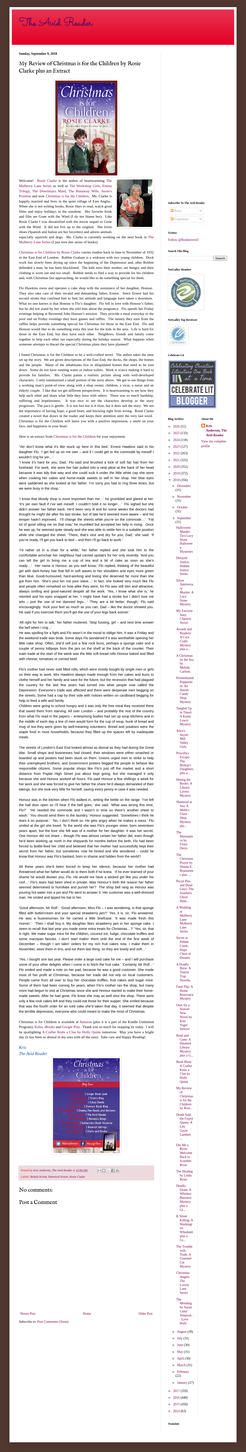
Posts (176, 211)
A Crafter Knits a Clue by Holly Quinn (72, 1032)
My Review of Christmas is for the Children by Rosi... (184, 1098)
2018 (177, 480)
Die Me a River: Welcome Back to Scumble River (184, 1155)
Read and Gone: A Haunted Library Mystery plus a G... (184, 1045)
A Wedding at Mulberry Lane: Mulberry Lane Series (184, 919)
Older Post (146, 1313)
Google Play (71, 1027)
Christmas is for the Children (67, 196)
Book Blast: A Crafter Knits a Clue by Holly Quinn (184, 1072)
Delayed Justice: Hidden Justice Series (183, 566)
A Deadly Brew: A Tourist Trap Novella (183, 972)
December (184, 486)
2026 (177, 426)
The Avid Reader (55, 23)
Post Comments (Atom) (53, 1321)
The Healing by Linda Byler (184, 1175)
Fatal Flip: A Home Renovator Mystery (184, 992)
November (184, 496)
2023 (177, 446)
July (180, 1338)
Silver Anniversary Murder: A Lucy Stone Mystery (184, 592)
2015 (177, 1404)
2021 (177, 460)
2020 (177, 467)
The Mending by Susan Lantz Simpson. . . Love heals (185, 1311)
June (180, 1345)
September (184, 518)
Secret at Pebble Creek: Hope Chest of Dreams (183, 948)
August (182, 1331)
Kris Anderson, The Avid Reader (216, 430)
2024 (177, 440)
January (182, 1382)
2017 (177, 1391)
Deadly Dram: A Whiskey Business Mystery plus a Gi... (184, 1198)
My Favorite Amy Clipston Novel (184, 617)
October (182, 507)
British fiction (38, 1176)
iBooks (49, 1027)
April (181, 1358)
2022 (177, 453)
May (180, 1352)
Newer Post (27, 1313)
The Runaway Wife (83, 191)
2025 (177, 433)
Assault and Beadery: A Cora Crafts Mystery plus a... (184, 639)
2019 (177, 473)
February (183, 1372)
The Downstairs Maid (49, 191)
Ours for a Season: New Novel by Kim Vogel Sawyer (184, 1017)
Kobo (39, 1027)
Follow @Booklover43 (183, 240)
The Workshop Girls (85, 186)
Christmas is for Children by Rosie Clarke (49, 252)
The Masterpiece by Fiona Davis (184, 840)
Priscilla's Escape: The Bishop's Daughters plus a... (184, 763)
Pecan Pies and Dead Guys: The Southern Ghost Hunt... (184, 891)
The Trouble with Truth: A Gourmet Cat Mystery (184, 1256)
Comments (180, 219)
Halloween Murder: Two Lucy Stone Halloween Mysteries (184, 539)
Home (87, 1313)
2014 (177, 1411)
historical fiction (58, 1176)
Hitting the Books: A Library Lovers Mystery (184, 787)
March (181, 1365)
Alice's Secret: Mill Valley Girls (182, 739)
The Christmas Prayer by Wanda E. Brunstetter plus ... (184, 865)
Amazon (85, 1022)
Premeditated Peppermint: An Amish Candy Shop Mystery (185, 690)
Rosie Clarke (47, 181)
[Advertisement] (197, 123)
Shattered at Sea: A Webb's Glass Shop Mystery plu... (184, 814)
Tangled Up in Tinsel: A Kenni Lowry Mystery (184, 716)
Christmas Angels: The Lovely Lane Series (183, 1283)
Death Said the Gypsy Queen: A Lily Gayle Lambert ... (184, 1126)
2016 (177, 1397)
